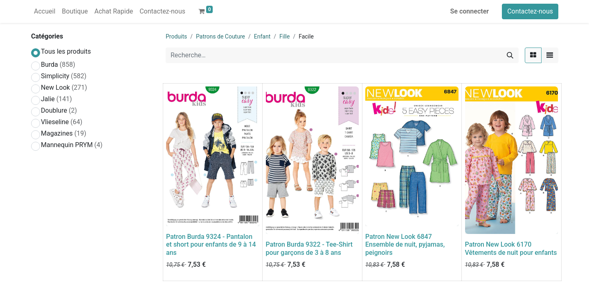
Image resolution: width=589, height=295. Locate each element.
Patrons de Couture (220, 36)
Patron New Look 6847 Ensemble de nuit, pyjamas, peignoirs (405, 244)
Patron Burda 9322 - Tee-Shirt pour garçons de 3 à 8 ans (309, 248)
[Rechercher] (510, 55)
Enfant (262, 36)
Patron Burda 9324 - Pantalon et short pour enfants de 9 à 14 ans (211, 244)
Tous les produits (66, 51)
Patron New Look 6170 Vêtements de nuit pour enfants (511, 248)
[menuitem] (44, 11)
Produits (176, 36)
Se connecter (469, 11)
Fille (284, 36)
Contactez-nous (530, 11)
